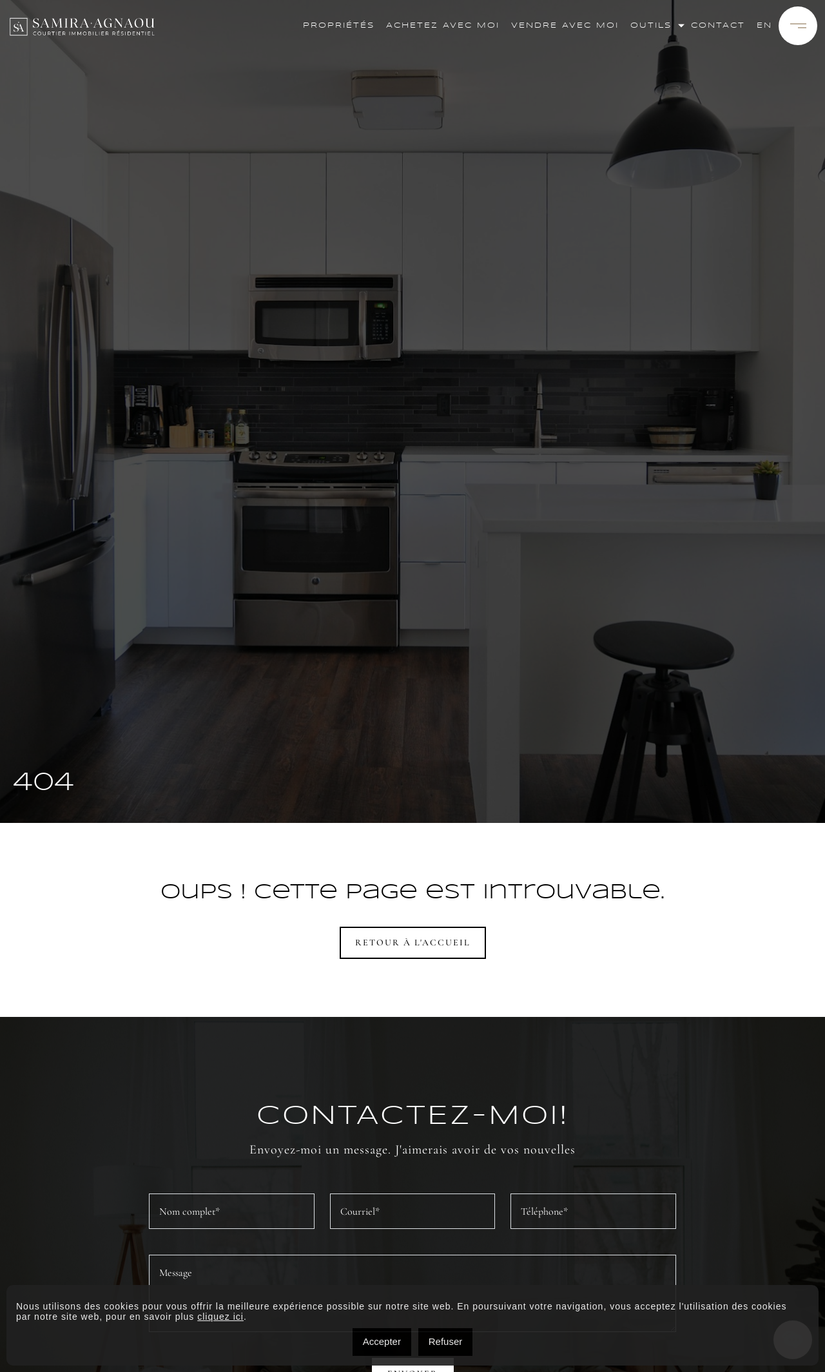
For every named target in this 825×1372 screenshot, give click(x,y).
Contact (718, 25)
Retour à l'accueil (413, 942)
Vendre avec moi (565, 25)
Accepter (382, 1341)
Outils (651, 25)
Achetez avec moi (443, 25)
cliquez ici (220, 1316)
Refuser (446, 1341)
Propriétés (338, 25)
